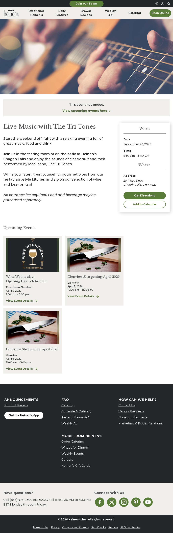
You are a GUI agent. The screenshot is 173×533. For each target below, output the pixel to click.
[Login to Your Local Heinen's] (162, 3)
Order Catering (72, 441)
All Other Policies (130, 527)
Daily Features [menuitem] (62, 13)
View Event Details (32, 301)
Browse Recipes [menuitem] (86, 13)
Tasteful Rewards (75, 417)
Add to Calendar (144, 204)
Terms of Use (40, 527)
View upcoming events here (86, 110)
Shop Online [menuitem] (160, 13)
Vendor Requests (131, 411)
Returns (113, 527)
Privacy (55, 527)
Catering (68, 405)
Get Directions (144, 195)
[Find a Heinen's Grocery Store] (156, 3)
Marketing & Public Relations (140, 423)
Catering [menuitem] (134, 13)
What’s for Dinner (74, 447)
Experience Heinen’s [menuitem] (37, 13)
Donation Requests (132, 417)
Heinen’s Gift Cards (75, 466)
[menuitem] (11, 13)
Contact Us (126, 405)
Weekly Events (72, 453)
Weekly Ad (69, 423)
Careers (67, 459)
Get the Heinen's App (24, 415)
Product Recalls (16, 405)
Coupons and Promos (75, 527)
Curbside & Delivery (76, 411)
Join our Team (86, 3)
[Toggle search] (168, 3)
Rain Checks (98, 527)
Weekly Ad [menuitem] (110, 13)
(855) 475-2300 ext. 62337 (29, 500)
